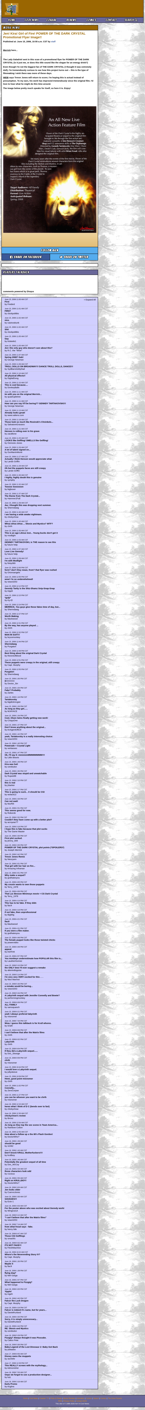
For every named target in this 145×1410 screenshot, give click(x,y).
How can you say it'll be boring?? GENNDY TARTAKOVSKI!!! (35, 403)
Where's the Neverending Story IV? (22, 1254)
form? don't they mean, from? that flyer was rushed (31, 570)
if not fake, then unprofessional (20, 912)
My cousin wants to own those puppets (24, 884)
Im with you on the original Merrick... (23, 394)
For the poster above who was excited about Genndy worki (34, 1208)
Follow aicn (49, 250)
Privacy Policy (68, 1401)
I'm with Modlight (13, 560)
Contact (111, 20)
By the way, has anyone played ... (21, 625)
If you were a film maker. (17, 930)
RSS (60, 1401)
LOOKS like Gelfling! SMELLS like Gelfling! (26, 440)
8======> (10, 681)
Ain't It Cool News (25, 8)
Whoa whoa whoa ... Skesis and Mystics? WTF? (29, 523)
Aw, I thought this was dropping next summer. (28, 505)
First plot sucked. (13, 838)
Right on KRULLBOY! (15, 1180)
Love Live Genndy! (14, 551)
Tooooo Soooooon (14, 486)
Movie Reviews (69, 1398)
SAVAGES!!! (11, 1199)
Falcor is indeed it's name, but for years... (26, 1310)
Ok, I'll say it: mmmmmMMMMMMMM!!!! (25, 755)
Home (11, 20)
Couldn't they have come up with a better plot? (28, 819)
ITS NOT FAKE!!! (13, 1245)
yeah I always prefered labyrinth (21, 1014)
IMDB (6, 77)
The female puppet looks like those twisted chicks (30, 940)
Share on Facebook (26, 257)
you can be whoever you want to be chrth (25, 1097)
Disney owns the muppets (18, 1356)
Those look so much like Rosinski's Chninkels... (29, 422)
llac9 (7, 921)
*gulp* (8, 597)
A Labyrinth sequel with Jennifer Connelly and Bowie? (32, 995)
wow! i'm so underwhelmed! (19, 579)
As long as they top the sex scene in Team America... (31, 1125)
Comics (91, 20)
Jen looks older (12, 1189)
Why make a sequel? (15, 875)
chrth (7, 1060)
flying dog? (10, 1273)
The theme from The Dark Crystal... (22, 496)
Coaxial (51, 20)
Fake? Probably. (13, 690)
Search (131, 20)
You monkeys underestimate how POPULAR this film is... (33, 958)
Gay (7, 338)
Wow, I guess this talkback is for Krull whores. (28, 1023)
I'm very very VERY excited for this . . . (24, 977)
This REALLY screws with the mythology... (26, 1365)
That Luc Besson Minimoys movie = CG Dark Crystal (31, 893)
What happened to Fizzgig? (18, 1282)
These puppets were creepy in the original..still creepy (32, 662)
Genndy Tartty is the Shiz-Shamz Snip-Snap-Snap (30, 588)
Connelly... (10, 1088)
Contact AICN (81, 1401)
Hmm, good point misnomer (19, 1078)
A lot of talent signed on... (18, 449)
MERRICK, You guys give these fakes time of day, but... (32, 607)
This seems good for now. (18, 810)
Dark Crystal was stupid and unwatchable (26, 773)
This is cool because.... (16, 385)
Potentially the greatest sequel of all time (25, 1162)
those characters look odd (18, 1171)
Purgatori (9, 671)
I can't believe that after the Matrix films (24, 1032)
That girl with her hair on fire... (20, 866)
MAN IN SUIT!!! (12, 634)
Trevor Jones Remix (15, 856)
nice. (7, 320)
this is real (10, 782)
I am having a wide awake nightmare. (23, 514)
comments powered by (18, 291)
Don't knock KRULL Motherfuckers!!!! (24, 1152)
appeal (8, 949)
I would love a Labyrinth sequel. (21, 1069)
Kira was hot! (11, 764)
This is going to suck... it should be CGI (25, 792)
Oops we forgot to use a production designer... (28, 1374)
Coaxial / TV (44, 1398)
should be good (13, 1143)
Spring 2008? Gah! (14, 357)
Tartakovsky (11, 699)
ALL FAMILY (11, 1004)
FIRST (8, 311)
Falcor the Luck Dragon (17, 1300)
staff (53, 41)
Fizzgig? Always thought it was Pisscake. (25, 1337)
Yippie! (8, 1291)
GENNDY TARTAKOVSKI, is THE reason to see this (30, 542)
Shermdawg (11, 644)
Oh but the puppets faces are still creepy (25, 468)
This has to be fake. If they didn (20, 903)
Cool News (32, 20)
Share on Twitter (74, 257)
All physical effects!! (15, 375)
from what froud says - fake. (19, 1226)
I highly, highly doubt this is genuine (23, 477)
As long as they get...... (16, 708)
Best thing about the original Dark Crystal (26, 653)
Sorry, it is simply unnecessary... (21, 1319)
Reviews (71, 20)
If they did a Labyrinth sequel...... (21, 1051)
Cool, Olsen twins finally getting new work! (26, 718)
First (7, 301)
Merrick (7, 50)
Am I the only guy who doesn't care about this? (28, 348)
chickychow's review (15, 1115)
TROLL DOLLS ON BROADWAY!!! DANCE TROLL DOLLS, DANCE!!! (39, 366)
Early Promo (11, 1384)
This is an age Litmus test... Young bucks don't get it (31, 533)
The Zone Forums (115, 1398)
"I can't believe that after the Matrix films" (26, 1217)
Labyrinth (9, 1041)
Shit (7, 329)
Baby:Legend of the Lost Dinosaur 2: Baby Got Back (31, 1347)
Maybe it (9, 1263)
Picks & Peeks (56, 1398)
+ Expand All (90, 299)
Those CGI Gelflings (15, 1236)
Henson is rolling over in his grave (22, 431)
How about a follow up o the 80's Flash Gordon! (29, 1134)
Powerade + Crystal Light (17, 745)
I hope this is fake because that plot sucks (26, 829)
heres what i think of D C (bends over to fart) (27, 1106)
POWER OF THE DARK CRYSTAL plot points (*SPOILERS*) (34, 847)
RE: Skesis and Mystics (17, 1328)
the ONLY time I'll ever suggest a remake (25, 967)
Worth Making (12, 616)
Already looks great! (15, 412)
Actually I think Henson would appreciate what (28, 459)
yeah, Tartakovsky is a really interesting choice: (29, 736)
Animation (81, 1398)
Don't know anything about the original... (25, 727)
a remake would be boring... (19, 986)
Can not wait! (11, 801)
